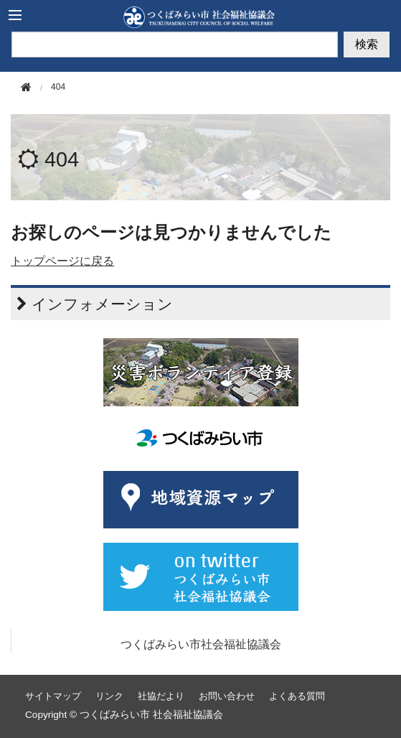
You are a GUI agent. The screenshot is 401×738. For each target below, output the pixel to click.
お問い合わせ (227, 696)
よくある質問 (297, 696)
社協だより (161, 696)
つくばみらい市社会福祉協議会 (201, 644)
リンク (109, 696)
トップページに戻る (62, 261)
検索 (366, 44)
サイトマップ (53, 696)
